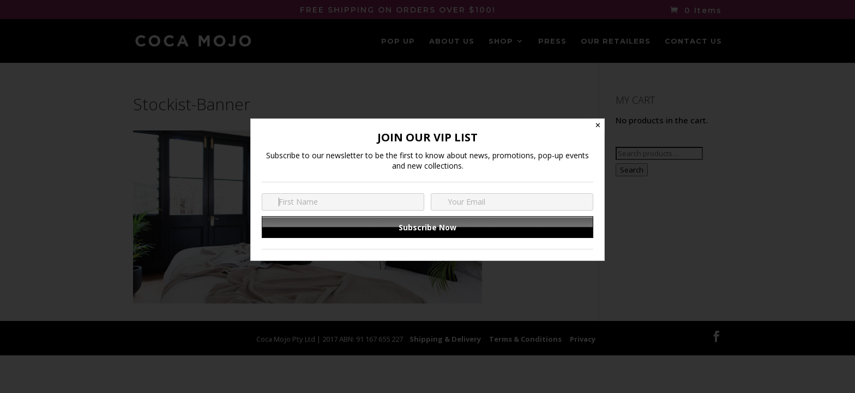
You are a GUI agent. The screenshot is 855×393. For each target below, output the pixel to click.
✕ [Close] (598, 125)
